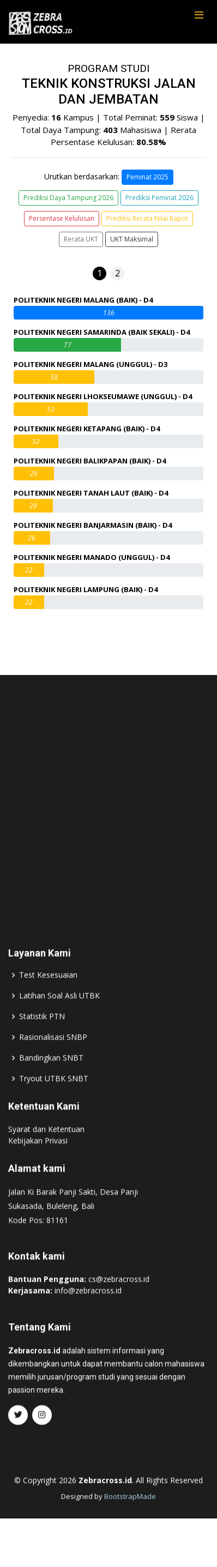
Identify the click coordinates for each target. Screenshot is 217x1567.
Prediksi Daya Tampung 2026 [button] (68, 197)
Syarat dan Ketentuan (46, 1150)
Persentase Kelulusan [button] (61, 218)
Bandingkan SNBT (51, 1079)
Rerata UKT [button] (81, 239)
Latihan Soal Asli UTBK (59, 1017)
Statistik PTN (42, 1037)
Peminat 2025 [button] (147, 177)
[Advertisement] (108, 815)
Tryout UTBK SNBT (53, 1100)
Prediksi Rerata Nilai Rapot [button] (147, 218)
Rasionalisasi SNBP (53, 1058)
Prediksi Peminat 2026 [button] (159, 197)
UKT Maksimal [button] (131, 239)
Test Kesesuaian (48, 996)
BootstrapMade (130, 1517)
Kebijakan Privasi (38, 1161)
